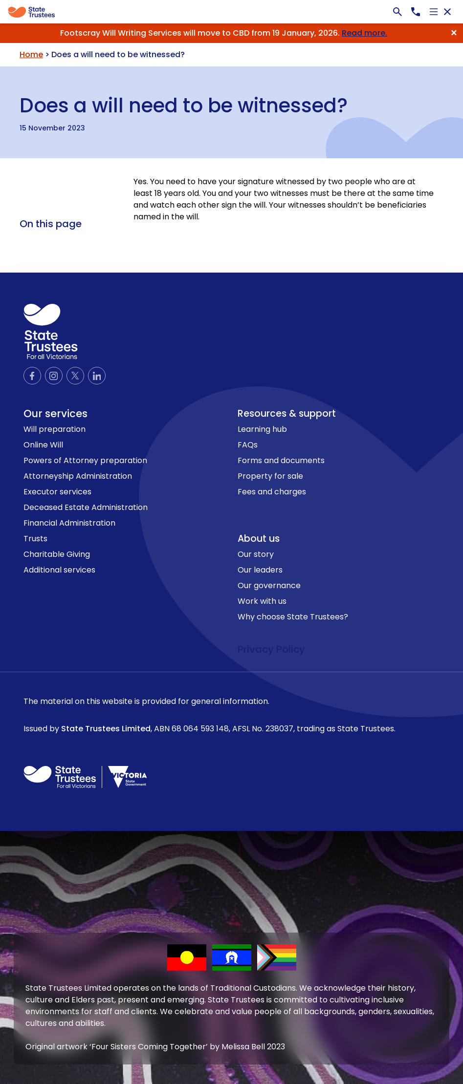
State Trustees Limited (106, 728)
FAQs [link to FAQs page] (248, 444)
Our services (55, 413)
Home (31, 54)
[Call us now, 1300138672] (415, 12)
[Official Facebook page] (32, 375)
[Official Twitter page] (75, 375)
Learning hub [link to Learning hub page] (262, 429)
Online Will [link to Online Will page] (43, 444)
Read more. (364, 33)
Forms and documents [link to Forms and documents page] (281, 460)
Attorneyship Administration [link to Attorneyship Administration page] (77, 476)
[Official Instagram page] (54, 375)
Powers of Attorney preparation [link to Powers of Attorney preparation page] (85, 460)
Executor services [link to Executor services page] (57, 491)
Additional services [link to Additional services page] (59, 569)
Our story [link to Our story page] (256, 554)
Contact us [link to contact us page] (52, 649)
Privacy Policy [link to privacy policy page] (271, 649)
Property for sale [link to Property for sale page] (270, 476)
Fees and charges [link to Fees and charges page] (272, 491)
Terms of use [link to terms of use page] (112, 649)
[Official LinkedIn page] (97, 375)
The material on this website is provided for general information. (231, 715)
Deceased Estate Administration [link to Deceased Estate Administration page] (85, 507)
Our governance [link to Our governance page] (269, 585)
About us (259, 538)
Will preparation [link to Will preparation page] (54, 429)
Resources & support (287, 413)
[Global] (231, 11)
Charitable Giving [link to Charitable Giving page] (56, 554)
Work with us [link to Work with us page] (262, 601)
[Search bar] (397, 12)
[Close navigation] (447, 12)
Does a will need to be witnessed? (184, 103)
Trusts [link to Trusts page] (35, 538)
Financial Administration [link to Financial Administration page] (69, 523)
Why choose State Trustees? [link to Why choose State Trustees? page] (293, 616)
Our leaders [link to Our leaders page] (260, 569)
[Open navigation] (434, 12)
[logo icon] (50, 331)
